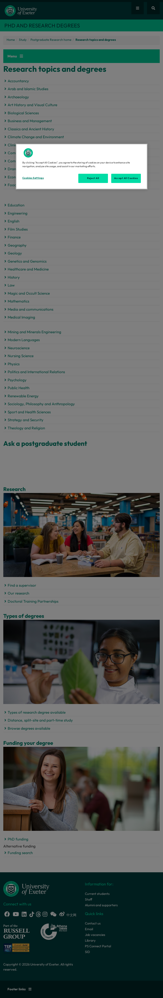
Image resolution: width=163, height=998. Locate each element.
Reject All (93, 178)
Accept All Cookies (126, 178)
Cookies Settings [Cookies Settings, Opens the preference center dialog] (33, 177)
